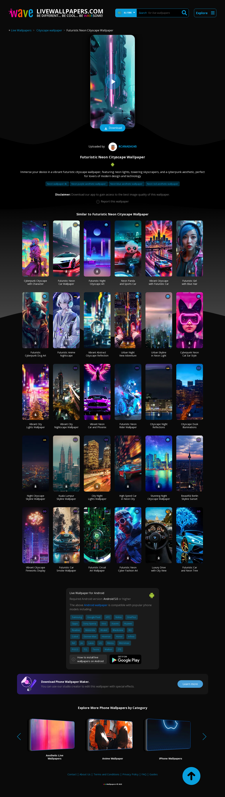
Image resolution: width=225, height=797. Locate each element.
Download (112, 128)
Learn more (190, 684)
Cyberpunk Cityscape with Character (35, 282)
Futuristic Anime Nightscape (66, 354)
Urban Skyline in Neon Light (158, 354)
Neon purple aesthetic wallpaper (88, 183)
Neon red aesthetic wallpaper (162, 183)
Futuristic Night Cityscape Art (97, 282)
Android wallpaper (96, 605)
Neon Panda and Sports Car (128, 282)
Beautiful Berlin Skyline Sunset (189, 497)
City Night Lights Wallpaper (97, 497)
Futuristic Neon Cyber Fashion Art (128, 569)
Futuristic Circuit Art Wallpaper (97, 569)
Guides (153, 774)
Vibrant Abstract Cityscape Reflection (97, 354)
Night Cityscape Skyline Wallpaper (35, 497)
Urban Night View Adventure (128, 354)
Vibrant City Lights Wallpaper (35, 425)
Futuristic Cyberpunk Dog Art (35, 354)
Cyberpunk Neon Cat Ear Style (189, 354)
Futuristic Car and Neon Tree (189, 569)
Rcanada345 (122, 146)
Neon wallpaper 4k (57, 183)
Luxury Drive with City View (158, 569)
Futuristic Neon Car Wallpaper (66, 282)
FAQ (144, 774)
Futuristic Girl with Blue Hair (189, 282)
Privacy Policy (130, 774)
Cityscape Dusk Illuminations (189, 425)
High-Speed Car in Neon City (128, 497)
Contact (72, 774)
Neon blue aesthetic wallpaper (126, 183)
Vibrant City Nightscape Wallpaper (66, 425)
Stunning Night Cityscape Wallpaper (159, 497)
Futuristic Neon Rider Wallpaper (128, 425)
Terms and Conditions (106, 774)
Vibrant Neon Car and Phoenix (97, 425)
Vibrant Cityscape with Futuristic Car (159, 282)
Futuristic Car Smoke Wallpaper (66, 569)
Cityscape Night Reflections (159, 425)
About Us (85, 774)
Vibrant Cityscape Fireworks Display (35, 569)
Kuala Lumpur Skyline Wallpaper (66, 497)
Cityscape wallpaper (49, 30)
